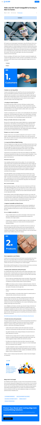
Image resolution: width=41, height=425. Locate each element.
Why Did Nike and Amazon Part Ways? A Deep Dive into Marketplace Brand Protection (19, 315)
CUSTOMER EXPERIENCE (9, 396)
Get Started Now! (8, 418)
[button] (2, 2)
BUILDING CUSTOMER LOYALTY (11, 398)
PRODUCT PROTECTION (9, 401)
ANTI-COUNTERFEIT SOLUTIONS (23, 396)
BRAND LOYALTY (23, 398)
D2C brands (20, 12)
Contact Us (37, 1)
